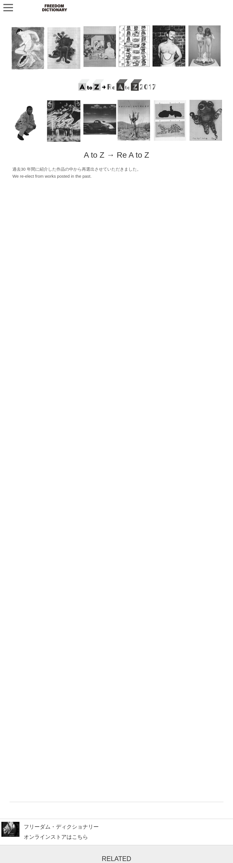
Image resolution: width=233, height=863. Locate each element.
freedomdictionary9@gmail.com (41, 855)
